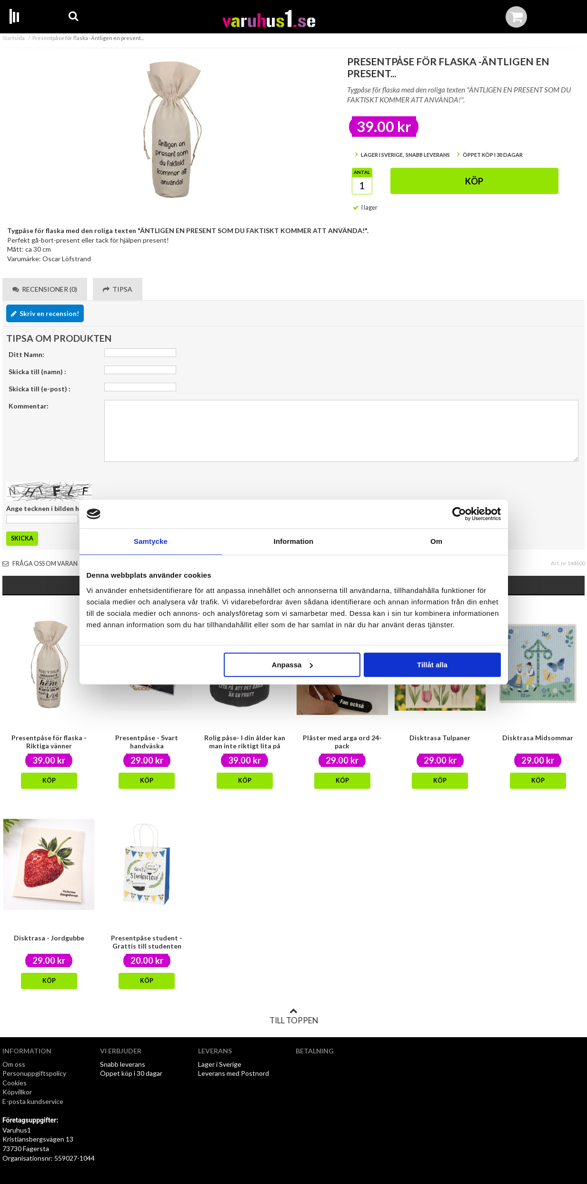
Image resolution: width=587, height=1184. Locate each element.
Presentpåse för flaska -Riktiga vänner (49, 742)
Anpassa (292, 665)
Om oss (13, 1064)
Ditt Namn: (26, 354)
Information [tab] (294, 541)
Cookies (14, 1083)
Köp (474, 181)
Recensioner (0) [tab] (44, 289)
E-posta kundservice (33, 1101)
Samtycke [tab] (151, 541)
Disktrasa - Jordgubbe (49, 938)
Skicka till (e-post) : (39, 389)
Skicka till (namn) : (37, 371)
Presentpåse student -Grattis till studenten (146, 942)
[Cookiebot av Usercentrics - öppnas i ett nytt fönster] (459, 514)
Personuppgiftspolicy (34, 1073)
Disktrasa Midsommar (537, 738)
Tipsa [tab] (117, 289)
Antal (362, 172)
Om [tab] (436, 541)
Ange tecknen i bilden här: (47, 508)
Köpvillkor (17, 1092)
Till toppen (293, 1016)
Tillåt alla (432, 665)
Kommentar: (29, 406)
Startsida (13, 38)
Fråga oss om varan (40, 563)
